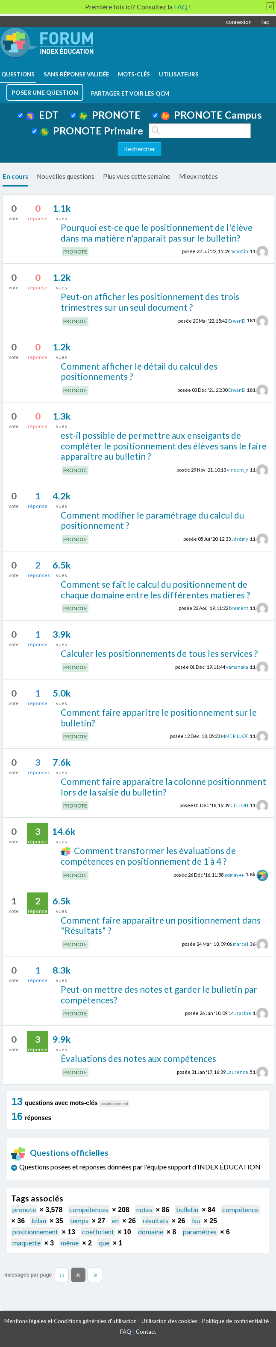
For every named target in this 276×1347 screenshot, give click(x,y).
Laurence (237, 1072)
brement (238, 608)
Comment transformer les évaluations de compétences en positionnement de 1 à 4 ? (148, 855)
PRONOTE (110, 115)
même (70, 1243)
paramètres (200, 1231)
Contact (146, 1331)
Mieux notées (198, 176)
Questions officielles (60, 1152)
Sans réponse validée (76, 74)
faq (265, 21)
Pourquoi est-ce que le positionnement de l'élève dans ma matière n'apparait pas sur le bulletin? (157, 232)
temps (79, 1220)
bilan (39, 1220)
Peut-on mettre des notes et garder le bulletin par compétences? (159, 994)
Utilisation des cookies (169, 1321)
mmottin (239, 251)
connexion (239, 21)
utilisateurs (179, 74)
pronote (24, 1209)
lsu (196, 1220)
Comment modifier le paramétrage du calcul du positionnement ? (152, 520)
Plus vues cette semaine (136, 176)
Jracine (243, 1013)
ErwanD (236, 320)
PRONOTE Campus (211, 115)
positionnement (35, 1231)
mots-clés (134, 74)
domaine (150, 1231)
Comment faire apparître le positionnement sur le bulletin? (159, 717)
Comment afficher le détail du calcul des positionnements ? (139, 371)
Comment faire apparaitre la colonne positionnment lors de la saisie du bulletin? (163, 786)
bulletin (187, 1209)
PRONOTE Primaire (91, 131)
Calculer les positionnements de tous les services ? (159, 653)
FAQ (125, 1331)
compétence (240, 1209)
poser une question (45, 92)
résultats (155, 1220)
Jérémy (240, 539)
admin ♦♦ (234, 874)
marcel (240, 944)
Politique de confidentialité (235, 1321)
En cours (15, 176)
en (115, 1220)
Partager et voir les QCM (130, 93)
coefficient (98, 1231)
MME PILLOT (234, 736)
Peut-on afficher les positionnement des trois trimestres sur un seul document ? (150, 301)
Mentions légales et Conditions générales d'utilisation (70, 1321)
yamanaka (237, 667)
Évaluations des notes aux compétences (138, 1058)
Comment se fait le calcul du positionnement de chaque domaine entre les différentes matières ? (155, 589)
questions (18, 74)
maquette (26, 1243)
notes (144, 1209)
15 (61, 1275)
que (104, 1243)
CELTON (239, 805)
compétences (89, 1209)
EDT (42, 115)
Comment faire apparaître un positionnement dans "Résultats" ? (161, 925)
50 (95, 1275)
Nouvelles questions (65, 176)
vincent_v (237, 469)
